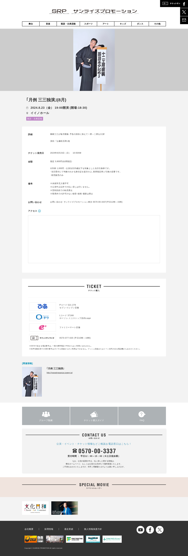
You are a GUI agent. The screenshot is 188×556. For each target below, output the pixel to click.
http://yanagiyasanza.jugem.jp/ (60, 373)
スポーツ (88, 24)
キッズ (123, 24)
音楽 (48, 24)
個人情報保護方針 (93, 529)
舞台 (31, 24)
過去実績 (68, 529)
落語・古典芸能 (68, 24)
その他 (157, 24)
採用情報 (48, 529)
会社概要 (28, 529)
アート (106, 24)
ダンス (140, 24)
